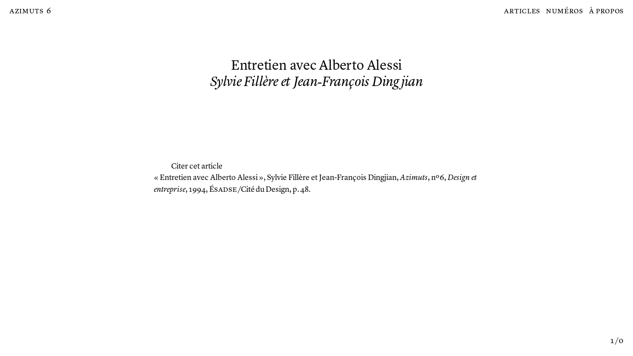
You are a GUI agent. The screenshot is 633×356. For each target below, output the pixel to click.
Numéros (564, 11)
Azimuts (26, 11)
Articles (522, 11)
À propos (606, 11)
